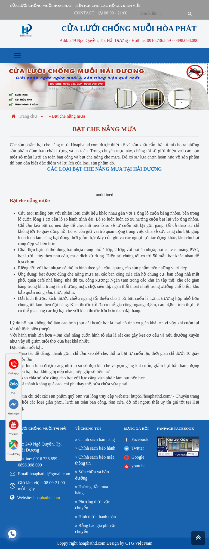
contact (84, 13)
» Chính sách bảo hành (95, 448)
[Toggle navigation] (17, 55)
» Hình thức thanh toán (95, 516)
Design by (115, 543)
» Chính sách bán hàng (95, 439)
